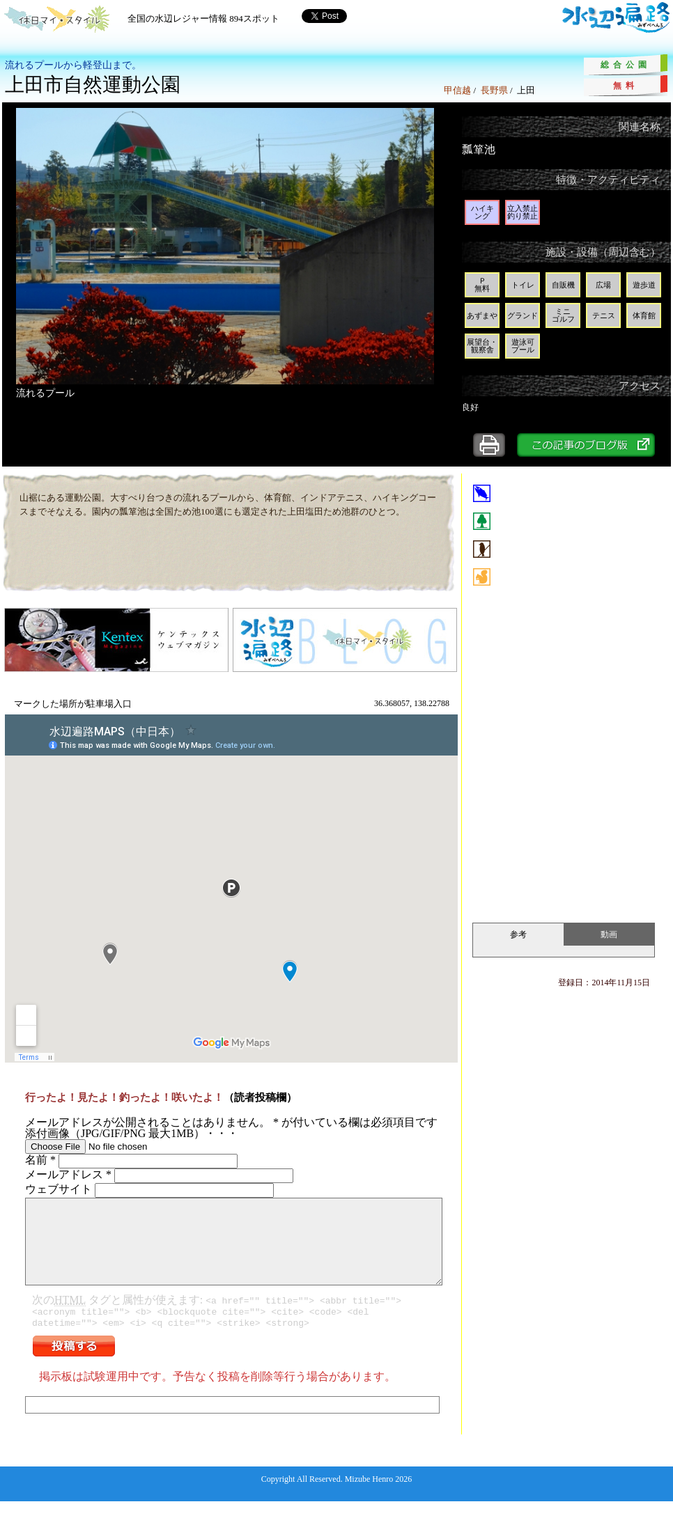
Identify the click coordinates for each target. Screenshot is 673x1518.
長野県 (494, 90)
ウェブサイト (58, 1189)
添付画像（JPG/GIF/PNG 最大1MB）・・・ (131, 1133)
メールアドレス (68, 1174)
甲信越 (457, 90)
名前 (40, 1160)
